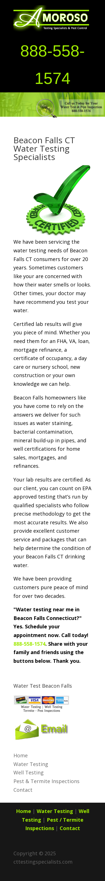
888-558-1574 (29, 643)
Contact (22, 789)
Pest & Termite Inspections (46, 781)
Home (20, 755)
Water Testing (30, 764)
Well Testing (28, 772)
